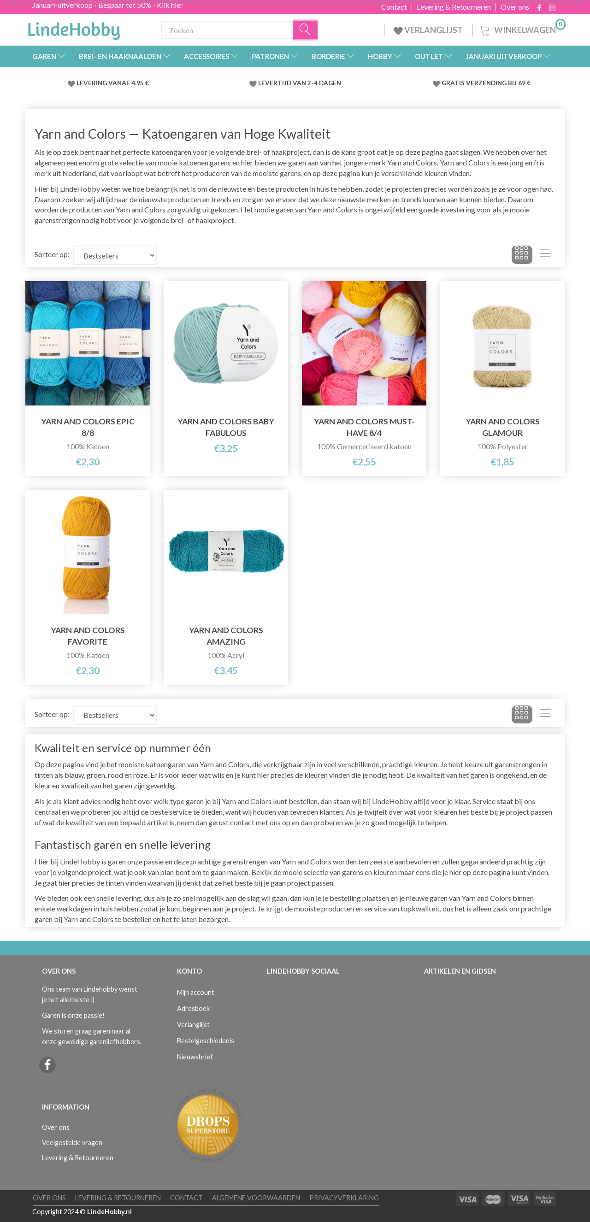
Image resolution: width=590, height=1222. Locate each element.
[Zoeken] (306, 30)
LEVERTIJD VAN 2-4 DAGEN (299, 83)
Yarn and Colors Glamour (503, 427)
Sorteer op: (52, 254)
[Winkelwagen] (521, 29)
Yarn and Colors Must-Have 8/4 (364, 427)
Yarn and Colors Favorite (88, 635)
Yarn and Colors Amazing (226, 635)
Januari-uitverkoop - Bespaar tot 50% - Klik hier (107, 4)
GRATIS (454, 83)
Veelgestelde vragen (72, 1142)
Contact (394, 7)
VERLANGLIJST (428, 30)
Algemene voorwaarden (256, 1198)
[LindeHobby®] (73, 28)
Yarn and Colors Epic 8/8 (88, 427)
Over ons (515, 7)
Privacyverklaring (344, 1198)
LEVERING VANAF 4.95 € (113, 83)
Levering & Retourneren (454, 7)
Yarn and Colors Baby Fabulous (225, 427)
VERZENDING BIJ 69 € (498, 83)
